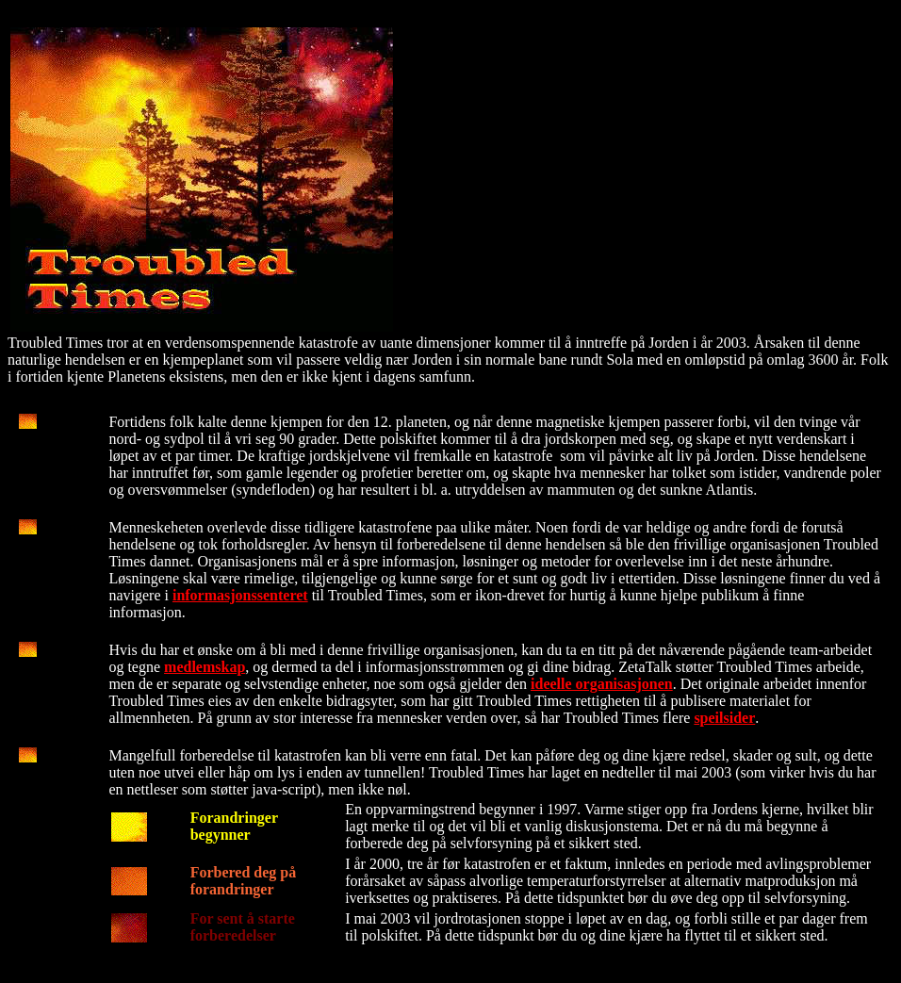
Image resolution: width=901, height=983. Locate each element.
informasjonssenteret (240, 595)
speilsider (724, 718)
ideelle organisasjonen (602, 684)
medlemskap (204, 667)
